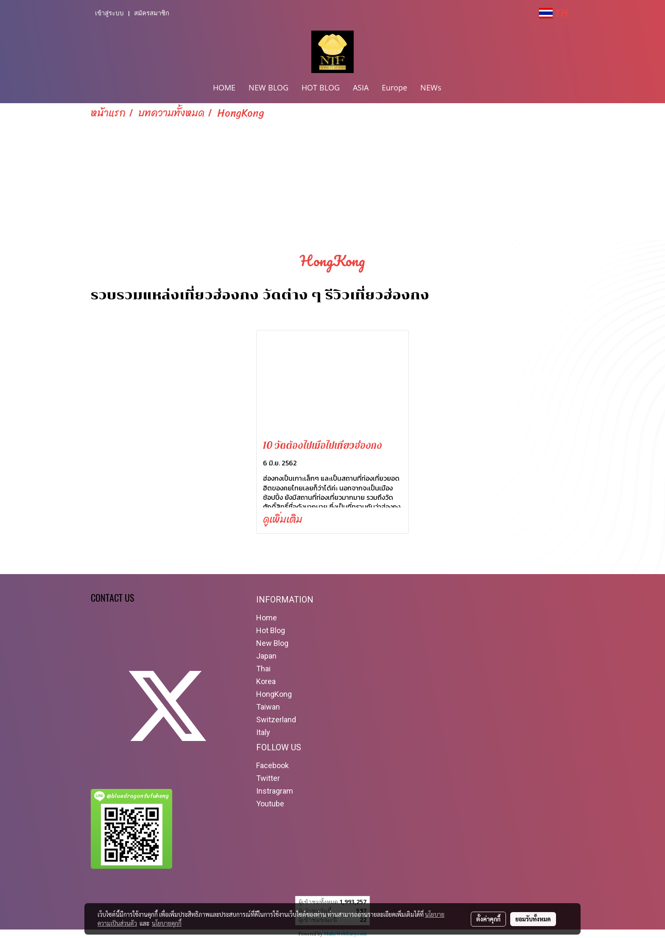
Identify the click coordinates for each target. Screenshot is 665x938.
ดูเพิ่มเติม (284, 519)
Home (266, 617)
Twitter (268, 778)
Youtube (270, 803)
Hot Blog (270, 630)
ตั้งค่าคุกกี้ (488, 919)
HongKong (274, 694)
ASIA (361, 87)
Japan (266, 655)
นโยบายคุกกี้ (167, 923)
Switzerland (276, 719)
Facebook (272, 765)
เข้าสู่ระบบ (109, 13)
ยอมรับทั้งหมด (533, 919)
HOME (224, 87)
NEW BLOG (268, 87)
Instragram (274, 790)
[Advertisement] (332, 184)
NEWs (430, 87)
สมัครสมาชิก (151, 13)
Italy (263, 732)
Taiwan (268, 706)
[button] (455, 88)
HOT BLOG (321, 87)
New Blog (272, 643)
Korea (266, 681)
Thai (263, 668)
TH (553, 13)
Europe (394, 87)
